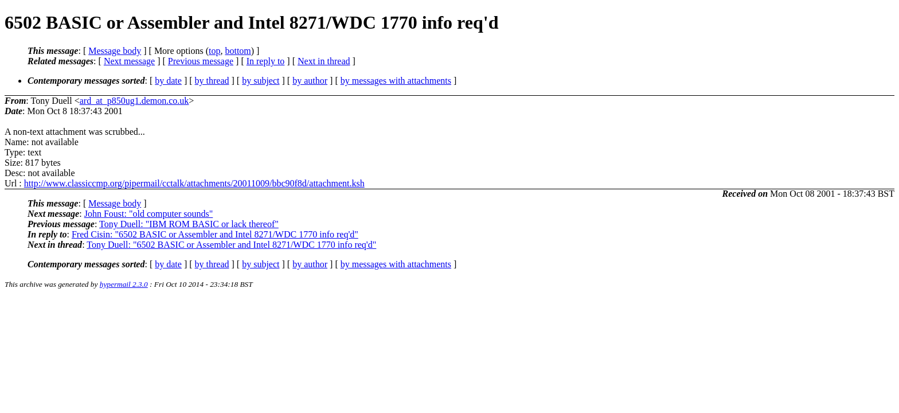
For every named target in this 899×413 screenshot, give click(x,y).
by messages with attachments (396, 80)
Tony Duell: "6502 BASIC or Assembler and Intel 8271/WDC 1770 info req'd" (231, 245)
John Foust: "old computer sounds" (148, 214)
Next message (129, 61)
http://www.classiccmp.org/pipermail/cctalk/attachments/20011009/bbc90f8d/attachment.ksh (194, 183)
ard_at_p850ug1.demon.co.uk (134, 101)
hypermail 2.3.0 (124, 284)
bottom (238, 51)
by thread (212, 80)
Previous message (200, 61)
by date (168, 80)
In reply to (266, 61)
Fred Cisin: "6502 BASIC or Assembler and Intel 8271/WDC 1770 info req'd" (215, 234)
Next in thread (324, 61)
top (214, 51)
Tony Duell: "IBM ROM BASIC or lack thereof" (189, 224)
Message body (114, 51)
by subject (260, 80)
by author (309, 80)
